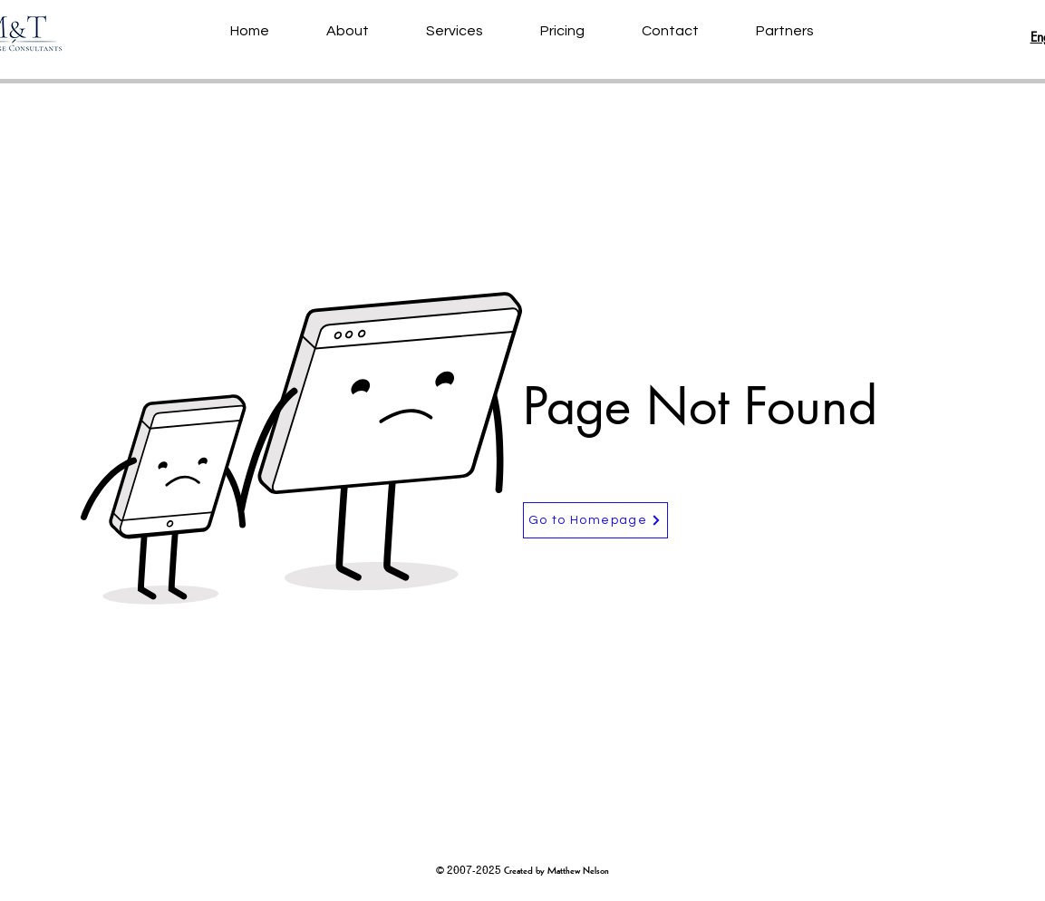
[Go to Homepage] (595, 520)
